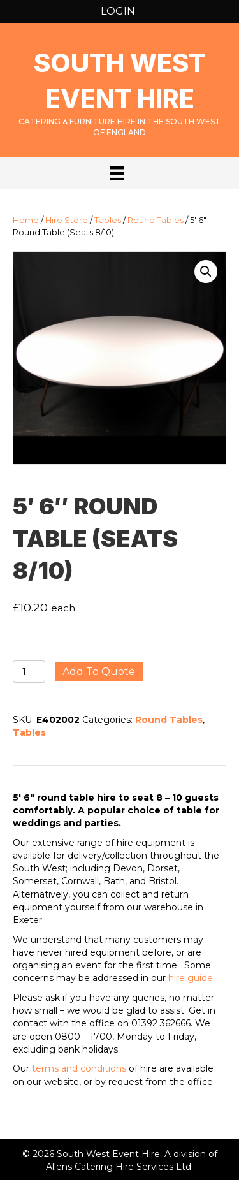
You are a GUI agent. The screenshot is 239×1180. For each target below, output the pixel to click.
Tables (107, 220)
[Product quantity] (29, 671)
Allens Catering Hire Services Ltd (118, 1166)
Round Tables (155, 220)
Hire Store (66, 220)
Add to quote (98, 672)
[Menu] (117, 173)
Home (26, 220)
